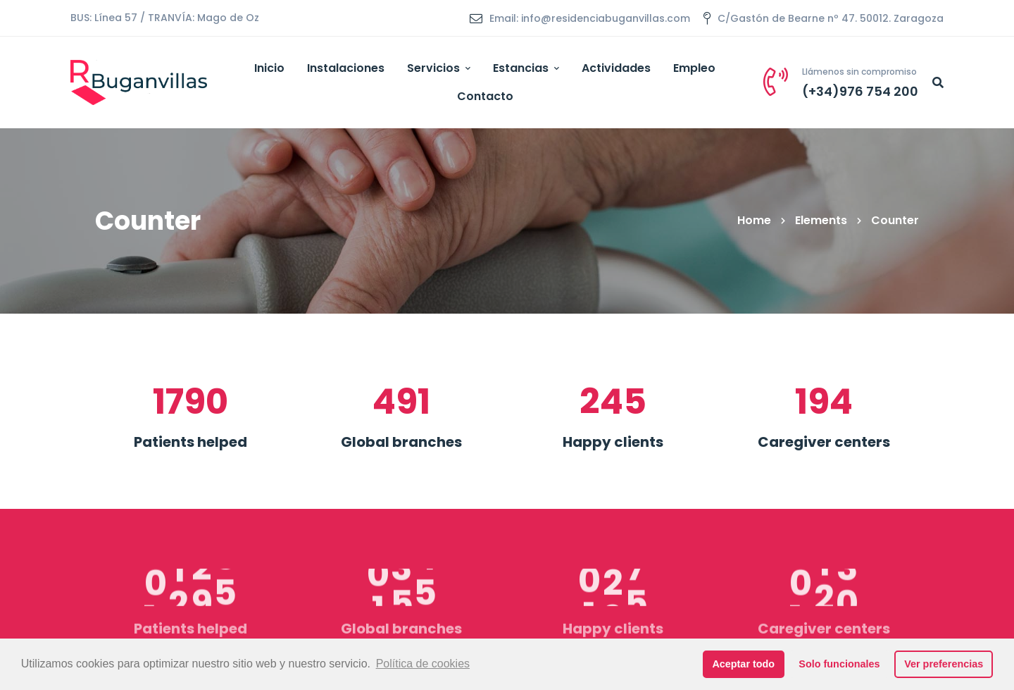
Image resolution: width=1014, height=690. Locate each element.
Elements (821, 220)
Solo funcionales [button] (839, 664)
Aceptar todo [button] (743, 664)
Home (754, 220)
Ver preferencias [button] (943, 664)
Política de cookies (423, 664)
